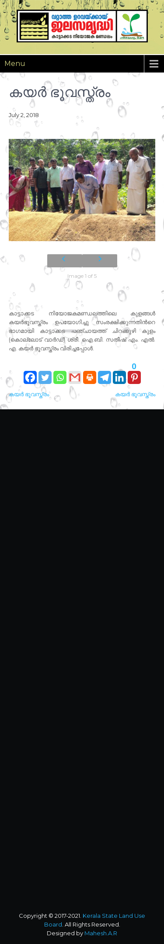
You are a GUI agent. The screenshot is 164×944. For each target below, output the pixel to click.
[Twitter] (45, 373)
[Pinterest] (134, 373)
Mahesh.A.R (100, 933)
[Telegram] (104, 373)
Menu (14, 63)
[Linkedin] (119, 373)
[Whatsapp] (59, 373)
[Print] (89, 373)
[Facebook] (30, 373)
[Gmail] (74, 373)
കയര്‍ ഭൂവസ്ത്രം (29, 394)
